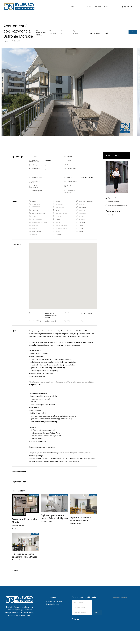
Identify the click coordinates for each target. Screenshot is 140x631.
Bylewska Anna (113, 198)
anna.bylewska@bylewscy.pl (117, 205)
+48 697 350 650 (113, 201)
